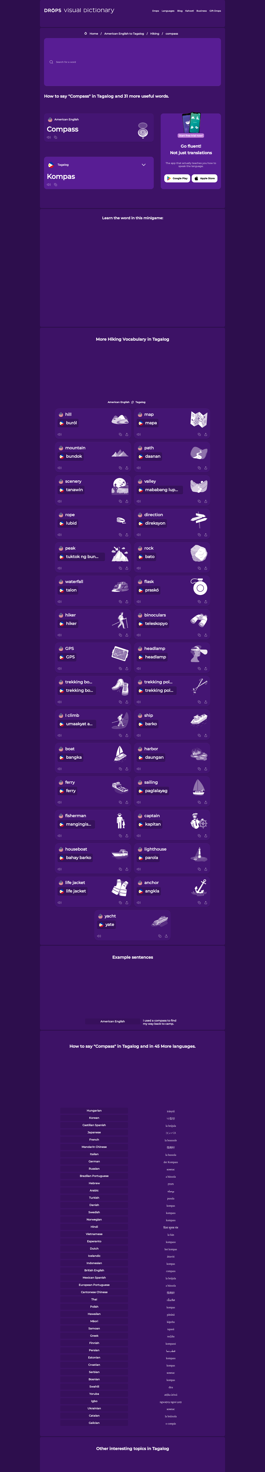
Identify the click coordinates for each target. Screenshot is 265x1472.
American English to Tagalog (124, 33)
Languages (168, 10)
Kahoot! (189, 10)
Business (201, 10)
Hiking (154, 33)
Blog (180, 10)
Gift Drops (215, 10)
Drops (155, 10)
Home (94, 33)
